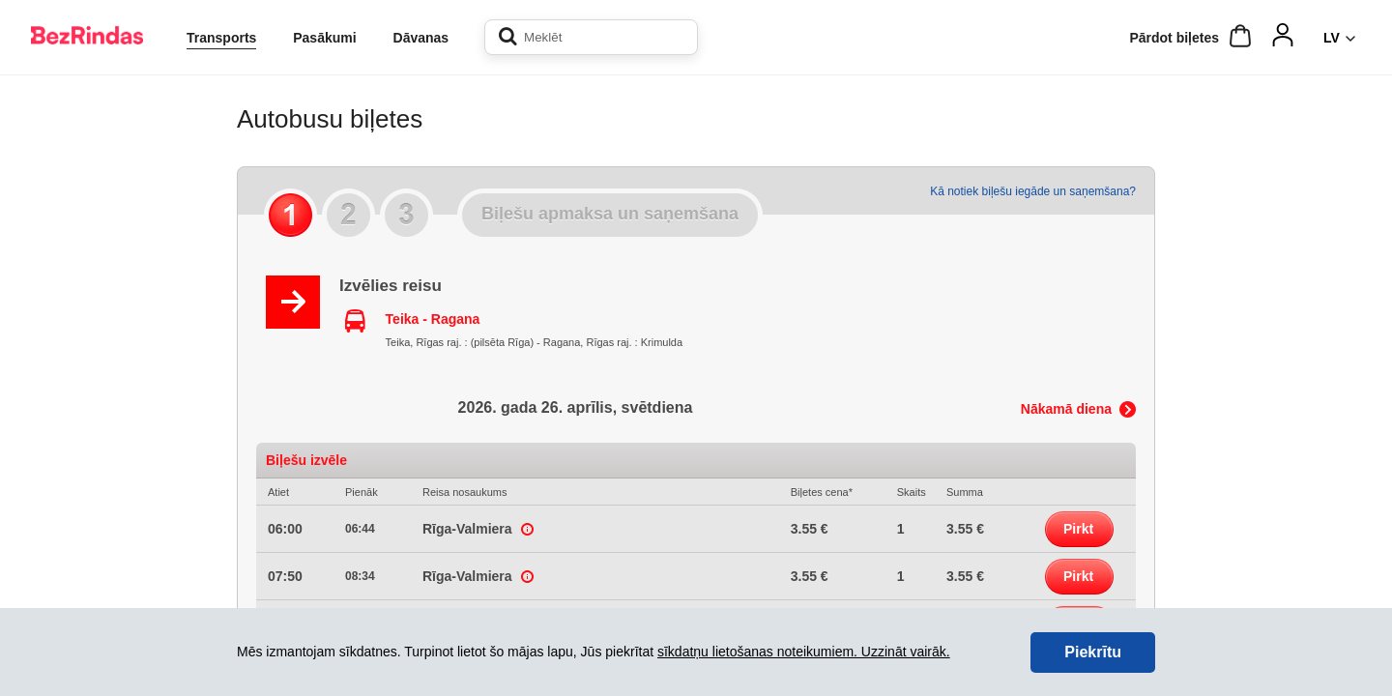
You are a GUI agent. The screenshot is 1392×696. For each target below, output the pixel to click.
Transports (221, 37)
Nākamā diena (1066, 409)
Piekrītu (1092, 652)
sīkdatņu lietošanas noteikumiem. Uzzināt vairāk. (803, 651)
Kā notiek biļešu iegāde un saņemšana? (1033, 191)
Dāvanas (421, 37)
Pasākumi (324, 37)
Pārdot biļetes (1174, 37)
